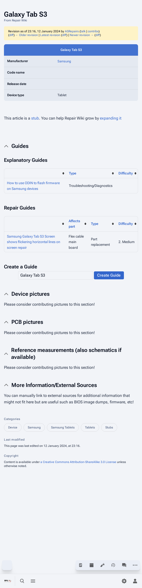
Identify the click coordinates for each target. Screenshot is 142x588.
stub (35, 118)
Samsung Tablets (63, 427)
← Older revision (26, 35)
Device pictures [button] (30, 294)
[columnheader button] (35, 173)
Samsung (64, 61)
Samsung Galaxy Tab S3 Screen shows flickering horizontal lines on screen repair (33, 242)
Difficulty (125, 173)
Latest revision (50, 35)
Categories (12, 419)
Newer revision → (82, 35)
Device (12, 427)
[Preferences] (124, 581)
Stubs (109, 427)
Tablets (90, 427)
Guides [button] (19, 146)
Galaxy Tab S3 (71, 50)
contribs (93, 31)
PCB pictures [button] (27, 322)
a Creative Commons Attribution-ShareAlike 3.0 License (78, 462)
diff (11, 35)
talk (83, 31)
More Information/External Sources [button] (54, 385)
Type (72, 173)
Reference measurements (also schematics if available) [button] (66, 353)
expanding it (110, 118)
